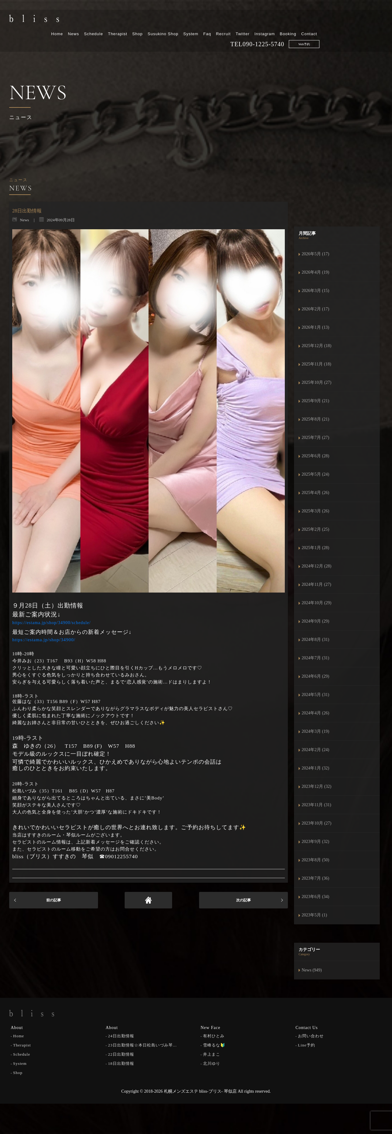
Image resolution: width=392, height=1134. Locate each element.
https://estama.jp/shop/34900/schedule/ (51, 622)
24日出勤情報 (121, 1035)
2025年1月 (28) (315, 547)
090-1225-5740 (327, 31)
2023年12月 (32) (316, 786)
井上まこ (211, 1053)
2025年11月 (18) (316, 364)
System (254, 20)
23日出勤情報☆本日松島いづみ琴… (142, 1044)
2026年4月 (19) (315, 272)
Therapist (180, 20)
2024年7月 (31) (315, 658)
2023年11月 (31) (316, 805)
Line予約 (306, 1044)
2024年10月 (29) (316, 603)
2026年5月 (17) (315, 254)
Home (120, 20)
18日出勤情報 (121, 1063)
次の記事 (243, 900)
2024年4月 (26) (315, 713)
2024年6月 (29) (315, 676)
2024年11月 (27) (316, 584)
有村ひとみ (213, 1035)
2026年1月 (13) (315, 327)
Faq (270, 20)
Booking (351, 20)
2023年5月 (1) (314, 915)
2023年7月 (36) (315, 878)
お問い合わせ (311, 1035)
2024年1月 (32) (315, 768)
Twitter (306, 20)
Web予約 (367, 31)
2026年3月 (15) (315, 290)
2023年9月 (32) (315, 841)
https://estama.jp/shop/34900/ (43, 639)
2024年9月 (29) (315, 621)
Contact (372, 20)
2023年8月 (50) (315, 860)
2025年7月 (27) (315, 437)
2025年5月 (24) (315, 474)
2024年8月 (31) (315, 639)
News (136, 20)
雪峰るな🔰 (214, 1044)
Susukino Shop (226, 20)
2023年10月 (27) (316, 823)
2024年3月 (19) (315, 731)
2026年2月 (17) (315, 309)
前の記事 (53, 900)
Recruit (286, 20)
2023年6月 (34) (315, 896)
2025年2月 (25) (315, 529)
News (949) (312, 970)
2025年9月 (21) (315, 401)
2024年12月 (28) (316, 566)
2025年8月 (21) (315, 419)
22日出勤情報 (121, 1053)
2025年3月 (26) (315, 511)
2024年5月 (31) (315, 694)
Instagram (328, 20)
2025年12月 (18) (316, 345)
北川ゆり (211, 1063)
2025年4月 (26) (315, 492)
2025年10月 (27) (316, 382)
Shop (200, 20)
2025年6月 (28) (315, 456)
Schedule (156, 20)
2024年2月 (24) (315, 749)
